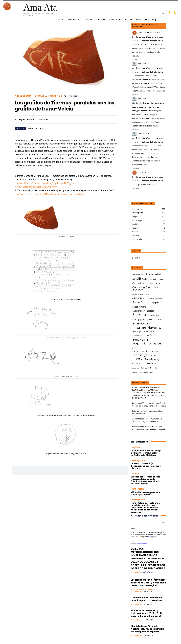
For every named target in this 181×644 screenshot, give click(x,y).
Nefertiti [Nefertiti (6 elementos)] (142, 363)
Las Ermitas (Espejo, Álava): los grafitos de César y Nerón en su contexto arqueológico (149, 404)
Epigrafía (41, 96)
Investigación (138, 460)
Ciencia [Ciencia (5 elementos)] (157, 283)
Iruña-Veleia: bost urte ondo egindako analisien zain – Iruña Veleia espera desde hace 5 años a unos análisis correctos (145, 507)
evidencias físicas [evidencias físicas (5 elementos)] (153, 315)
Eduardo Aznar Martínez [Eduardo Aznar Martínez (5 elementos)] (155, 298)
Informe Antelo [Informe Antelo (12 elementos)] (141, 323)
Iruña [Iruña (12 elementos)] (149, 335)
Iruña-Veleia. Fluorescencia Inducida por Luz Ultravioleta (148, 412)
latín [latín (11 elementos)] (153, 355)
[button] (163, 12)
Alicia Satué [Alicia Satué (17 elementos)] (153, 274)
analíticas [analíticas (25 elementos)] (139, 278)
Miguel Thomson (26, 119)
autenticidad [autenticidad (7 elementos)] (158, 279)
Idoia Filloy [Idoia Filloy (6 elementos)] (159, 320)
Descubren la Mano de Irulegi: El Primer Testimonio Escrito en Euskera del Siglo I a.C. (146, 452)
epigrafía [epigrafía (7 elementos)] (155, 303)
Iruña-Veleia (137, 489)
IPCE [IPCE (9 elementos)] (152, 331)
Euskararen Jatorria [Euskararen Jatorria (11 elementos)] (143, 310)
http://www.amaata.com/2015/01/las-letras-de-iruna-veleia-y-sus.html (49, 194)
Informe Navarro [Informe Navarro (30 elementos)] (146, 327)
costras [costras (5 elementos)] (147, 294)
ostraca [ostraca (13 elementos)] (151, 363)
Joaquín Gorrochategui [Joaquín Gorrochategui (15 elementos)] (147, 343)
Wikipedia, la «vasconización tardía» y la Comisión (145, 493)
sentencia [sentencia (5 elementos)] (135, 368)
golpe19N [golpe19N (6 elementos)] (141, 320)
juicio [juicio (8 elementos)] (134, 347)
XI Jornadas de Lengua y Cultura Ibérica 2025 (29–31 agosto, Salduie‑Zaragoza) (148, 420)
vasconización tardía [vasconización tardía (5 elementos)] (146, 372)
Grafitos (56, 96)
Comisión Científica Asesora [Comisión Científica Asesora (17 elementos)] (145, 288)
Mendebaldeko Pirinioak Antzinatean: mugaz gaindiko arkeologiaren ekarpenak (148, 428)
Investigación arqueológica (143, 589)
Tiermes (39, 129)
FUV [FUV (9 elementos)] (134, 319)
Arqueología (23, 96)
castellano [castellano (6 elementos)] (149, 283)
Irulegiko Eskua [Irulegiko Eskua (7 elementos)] (138, 335)
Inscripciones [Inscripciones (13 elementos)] (140, 331)
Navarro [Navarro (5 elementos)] (135, 363)
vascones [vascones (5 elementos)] (135, 372)
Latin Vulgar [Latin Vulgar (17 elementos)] (140, 355)
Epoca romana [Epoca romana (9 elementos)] (139, 306)
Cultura (135, 473)
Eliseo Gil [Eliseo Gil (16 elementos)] (138, 302)
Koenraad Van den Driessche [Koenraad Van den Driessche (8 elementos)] (145, 351)
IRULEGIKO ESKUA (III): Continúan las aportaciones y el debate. (146, 466)
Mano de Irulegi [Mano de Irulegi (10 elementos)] (152, 359)
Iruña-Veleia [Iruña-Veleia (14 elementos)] (140, 339)
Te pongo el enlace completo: (144, 184)
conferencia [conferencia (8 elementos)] (137, 294)
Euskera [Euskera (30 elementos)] (139, 314)
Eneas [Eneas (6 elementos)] (148, 303)
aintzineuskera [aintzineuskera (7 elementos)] (138, 274)
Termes (30, 129)
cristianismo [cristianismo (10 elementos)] (138, 298)
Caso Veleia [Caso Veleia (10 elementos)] (138, 283)
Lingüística (136, 447)
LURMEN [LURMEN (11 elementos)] (137, 359)
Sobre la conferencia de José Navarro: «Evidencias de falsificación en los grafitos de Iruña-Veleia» (145, 480)
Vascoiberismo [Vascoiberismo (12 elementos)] (149, 367)
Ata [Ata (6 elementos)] (150, 279)
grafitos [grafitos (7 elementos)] (150, 319)
